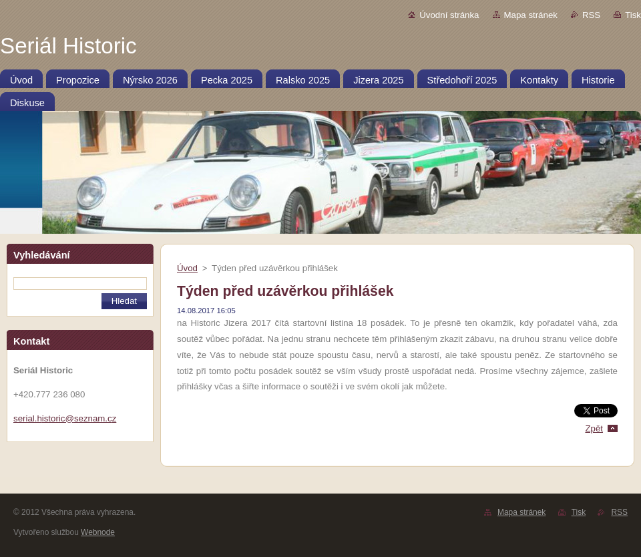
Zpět (594, 428)
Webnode (98, 532)
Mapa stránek (531, 15)
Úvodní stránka (449, 15)
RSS (591, 15)
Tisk (633, 15)
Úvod (187, 268)
